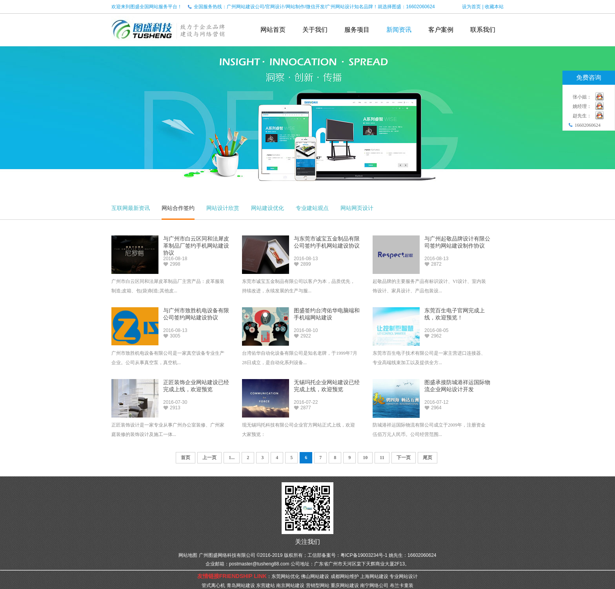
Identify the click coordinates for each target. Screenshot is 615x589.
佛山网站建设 (315, 576)
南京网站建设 (290, 585)
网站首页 (273, 29)
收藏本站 (494, 6)
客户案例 (440, 29)
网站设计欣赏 (222, 208)
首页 (185, 457)
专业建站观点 (312, 208)
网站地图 (187, 555)
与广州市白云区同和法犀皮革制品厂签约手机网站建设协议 (196, 246)
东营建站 (265, 585)
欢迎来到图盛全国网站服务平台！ (146, 6)
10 (365, 457)
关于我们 (315, 29)
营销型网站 (317, 585)
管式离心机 (213, 585)
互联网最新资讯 (130, 208)
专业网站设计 (403, 576)
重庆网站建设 (345, 585)
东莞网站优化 (285, 576)
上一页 (209, 457)
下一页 (404, 457)
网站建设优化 (267, 208)
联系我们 (482, 29)
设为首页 (471, 6)
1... (232, 457)
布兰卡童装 (401, 585)
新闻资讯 (398, 29)
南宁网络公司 (374, 585)
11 (382, 457)
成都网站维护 (345, 576)
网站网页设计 (356, 208)
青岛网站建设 (241, 585)
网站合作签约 (178, 208)
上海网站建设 (374, 576)
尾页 (427, 457)
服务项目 (356, 29)
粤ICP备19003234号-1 (364, 555)
